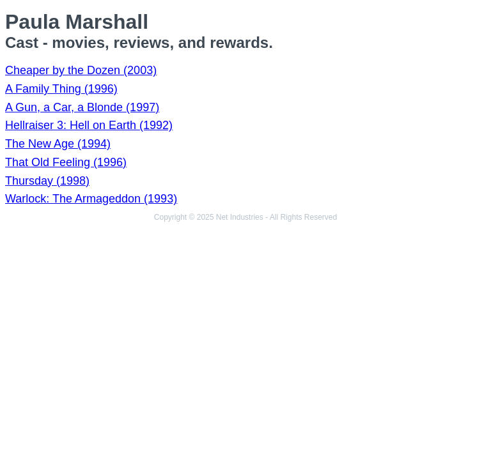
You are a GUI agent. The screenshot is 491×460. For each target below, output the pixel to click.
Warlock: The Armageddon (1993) (91, 198)
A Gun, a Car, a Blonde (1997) (82, 107)
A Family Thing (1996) (61, 88)
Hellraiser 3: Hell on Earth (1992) (89, 125)
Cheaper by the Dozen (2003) (81, 70)
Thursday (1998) (47, 180)
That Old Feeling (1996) (66, 162)
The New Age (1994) (58, 143)
